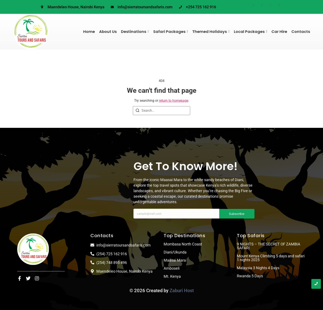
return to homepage (173, 101)
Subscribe (236, 213)
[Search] (137, 111)
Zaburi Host (182, 290)
